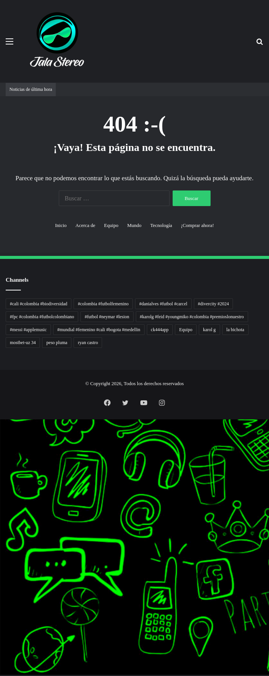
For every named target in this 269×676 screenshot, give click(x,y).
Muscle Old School (2, 483)
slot (0, 492)
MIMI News (1, 597)
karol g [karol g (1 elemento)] (209, 329)
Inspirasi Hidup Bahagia (2, 451)
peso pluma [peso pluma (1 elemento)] (56, 342)
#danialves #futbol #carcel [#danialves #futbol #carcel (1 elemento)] (163, 303)
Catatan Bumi (1, 533)
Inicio (60, 225)
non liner (1, 428)
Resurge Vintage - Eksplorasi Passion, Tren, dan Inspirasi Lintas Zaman (7, 460)
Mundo (134, 225)
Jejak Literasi (1, 556)
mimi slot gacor (1, 661)
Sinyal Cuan (1, 501)
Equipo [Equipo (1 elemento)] (185, 329)
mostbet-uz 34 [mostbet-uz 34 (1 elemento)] (23, 342)
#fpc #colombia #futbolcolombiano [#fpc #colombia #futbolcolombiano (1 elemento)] (42, 316)
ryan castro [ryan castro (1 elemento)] (88, 342)
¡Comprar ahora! (197, 225)
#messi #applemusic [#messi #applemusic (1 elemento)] (28, 329)
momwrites (1, 419)
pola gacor (1, 629)
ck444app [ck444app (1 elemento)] (160, 329)
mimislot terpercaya (2, 647)
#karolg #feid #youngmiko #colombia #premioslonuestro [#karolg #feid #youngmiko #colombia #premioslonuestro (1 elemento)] (192, 316)
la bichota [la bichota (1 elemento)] (235, 329)
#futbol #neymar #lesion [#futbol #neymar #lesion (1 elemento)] (107, 316)
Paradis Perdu (1, 574)
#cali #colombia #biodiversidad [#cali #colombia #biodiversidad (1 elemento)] (38, 303)
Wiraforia (1, 524)
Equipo (111, 225)
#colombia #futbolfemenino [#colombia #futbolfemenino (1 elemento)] (103, 303)
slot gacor (1, 565)
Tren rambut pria (1, 442)
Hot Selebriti (1, 606)
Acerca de (85, 225)
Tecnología (161, 225)
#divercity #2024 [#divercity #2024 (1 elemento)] (213, 303)
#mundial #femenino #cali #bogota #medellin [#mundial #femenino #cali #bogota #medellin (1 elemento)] (98, 329)
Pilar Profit (1, 515)
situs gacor (1, 670)
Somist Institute (1, 588)
